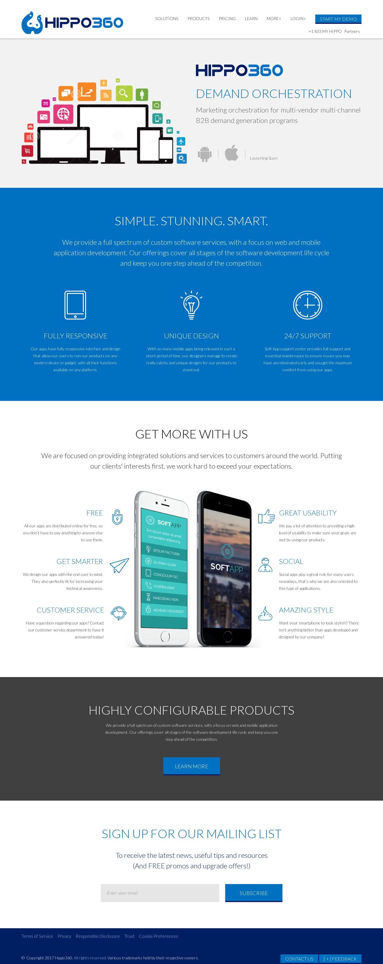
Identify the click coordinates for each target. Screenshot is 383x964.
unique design (191, 335)
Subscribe (254, 893)
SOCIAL (291, 561)
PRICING (227, 18)
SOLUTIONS (166, 18)
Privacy (64, 936)
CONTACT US (299, 958)
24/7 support (307, 335)
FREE (94, 512)
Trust (129, 936)
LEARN (251, 18)
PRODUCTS (198, 18)
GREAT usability (308, 512)
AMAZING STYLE (306, 610)
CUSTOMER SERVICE (70, 610)
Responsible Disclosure (98, 936)
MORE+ (274, 18)
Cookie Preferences (158, 936)
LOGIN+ (298, 18)
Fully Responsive (75, 335)
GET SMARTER (79, 561)
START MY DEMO (338, 19)
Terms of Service (37, 936)
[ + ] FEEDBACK (340, 958)
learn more (191, 766)
